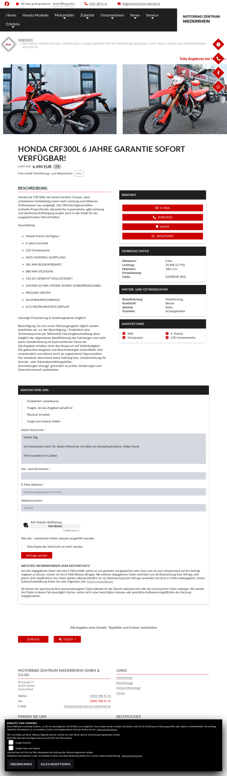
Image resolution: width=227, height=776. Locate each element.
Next (221, 99)
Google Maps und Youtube (27, 748)
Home (11, 15)
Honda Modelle (34, 15)
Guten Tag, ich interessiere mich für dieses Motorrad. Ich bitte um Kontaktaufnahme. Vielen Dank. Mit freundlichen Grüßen (113, 448)
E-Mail (162, 208)
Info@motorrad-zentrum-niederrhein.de (87, 706)
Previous (6, 99)
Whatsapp (163, 236)
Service (148, 15)
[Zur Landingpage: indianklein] (8, 51)
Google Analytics (23, 742)
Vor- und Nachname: (36, 469)
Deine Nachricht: (33, 430)
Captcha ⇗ (71, 530)
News (131, 15)
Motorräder (62, 15)
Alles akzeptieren (55, 764)
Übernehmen (21, 764)
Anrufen (162, 217)
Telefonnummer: (32, 500)
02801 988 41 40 (100, 696)
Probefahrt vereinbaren (43, 401)
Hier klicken (55, 526)
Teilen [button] (67, 639)
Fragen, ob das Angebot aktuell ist (50, 407)
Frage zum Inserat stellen (43, 421)
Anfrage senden (36, 555)
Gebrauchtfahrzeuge (128, 687)
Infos (79, 173)
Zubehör (85, 15)
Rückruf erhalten (38, 414)
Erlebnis (12, 23)
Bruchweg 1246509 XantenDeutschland (26, 685)
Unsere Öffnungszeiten (64, 3)
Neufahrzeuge (124, 682)
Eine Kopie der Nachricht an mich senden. (55, 546)
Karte (162, 226)
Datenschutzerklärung (100, 581)
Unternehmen (109, 15)
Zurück (34, 639)
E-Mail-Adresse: (33, 484)
